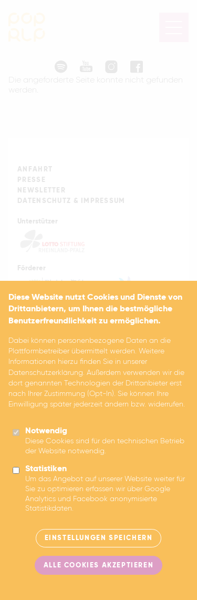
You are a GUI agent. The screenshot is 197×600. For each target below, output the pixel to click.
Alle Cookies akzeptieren (98, 565)
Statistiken (46, 469)
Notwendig (46, 431)
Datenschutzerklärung (45, 373)
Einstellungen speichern (99, 538)
